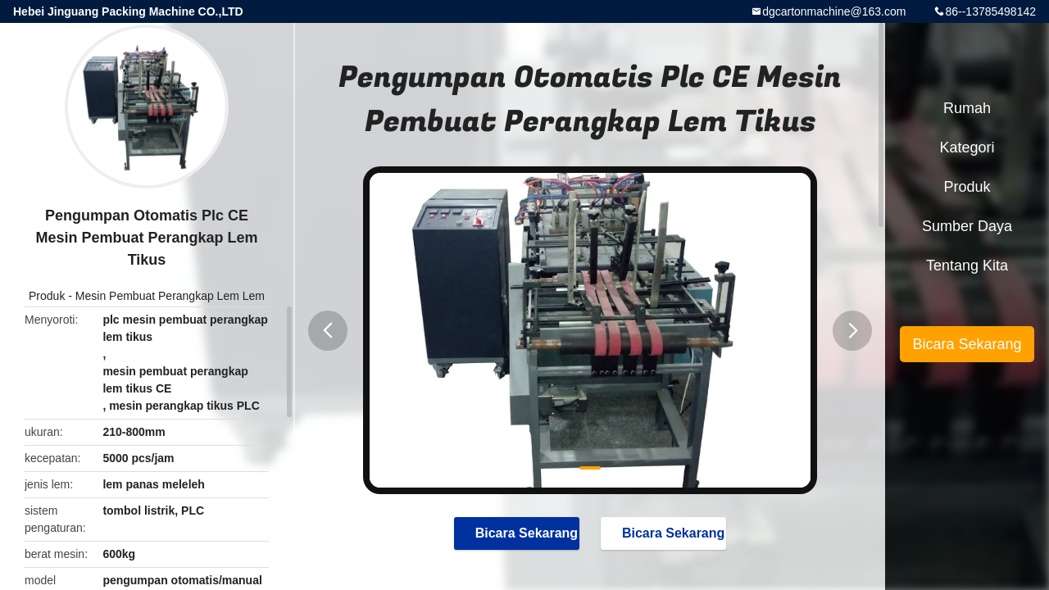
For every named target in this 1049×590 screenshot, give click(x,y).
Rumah (967, 108)
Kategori (966, 147)
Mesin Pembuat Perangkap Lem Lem (170, 295)
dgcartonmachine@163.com (834, 11)
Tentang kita (967, 265)
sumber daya (967, 226)
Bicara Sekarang (518, 532)
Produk (47, 295)
